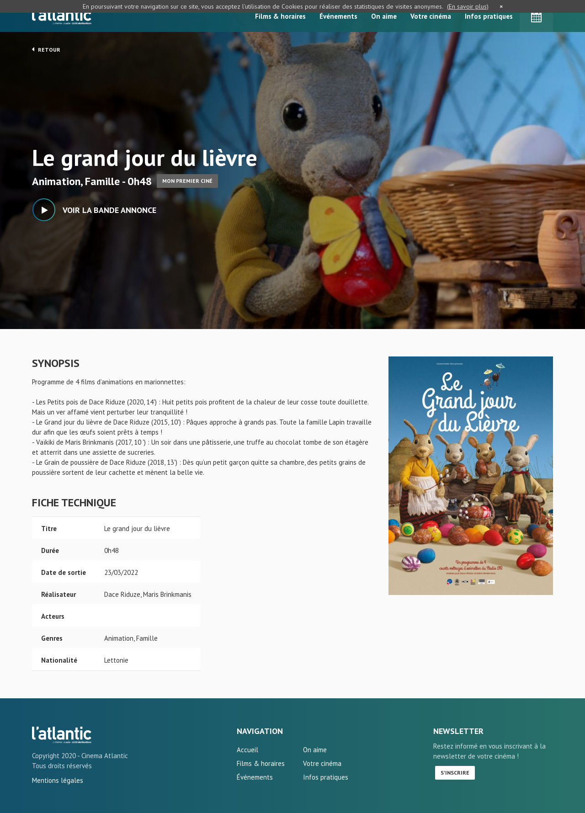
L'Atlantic (61, 16)
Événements (338, 16)
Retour (46, 49)
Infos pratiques (489, 16)
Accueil (247, 749)
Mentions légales (57, 780)
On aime (384, 16)
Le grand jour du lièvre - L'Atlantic (61, 735)
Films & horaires (280, 16)
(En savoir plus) (468, 6)
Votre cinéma (430, 16)
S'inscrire (455, 772)
